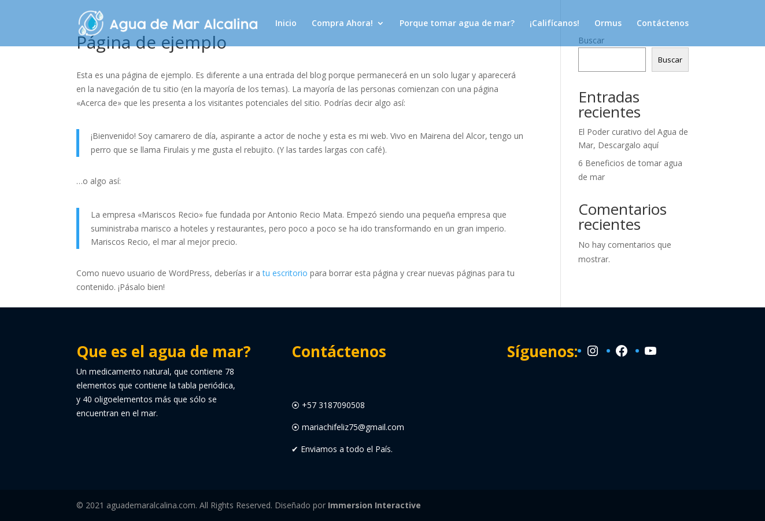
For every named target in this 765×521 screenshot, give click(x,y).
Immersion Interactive (374, 505)
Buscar (670, 59)
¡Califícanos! (554, 23)
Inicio (286, 23)
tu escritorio (285, 272)
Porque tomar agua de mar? (457, 23)
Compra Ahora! (342, 23)
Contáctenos (663, 23)
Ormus (608, 23)
